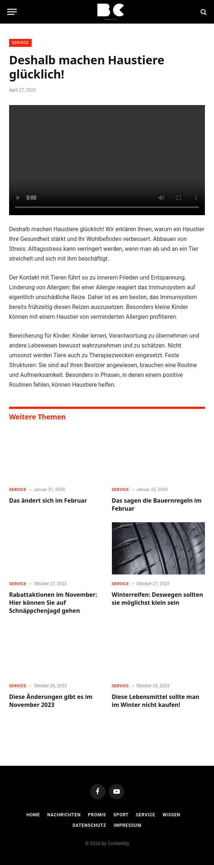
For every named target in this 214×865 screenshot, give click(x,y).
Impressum (128, 825)
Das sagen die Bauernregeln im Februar (157, 504)
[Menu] (12, 12)
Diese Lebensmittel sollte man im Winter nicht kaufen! (155, 701)
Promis (97, 814)
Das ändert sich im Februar (48, 500)
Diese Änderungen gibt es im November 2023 (50, 701)
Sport (121, 814)
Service (20, 42)
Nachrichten (64, 814)
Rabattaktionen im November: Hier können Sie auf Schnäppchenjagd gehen (53, 603)
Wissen (171, 814)
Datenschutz (89, 825)
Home (33, 814)
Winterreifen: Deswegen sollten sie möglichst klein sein (157, 599)
